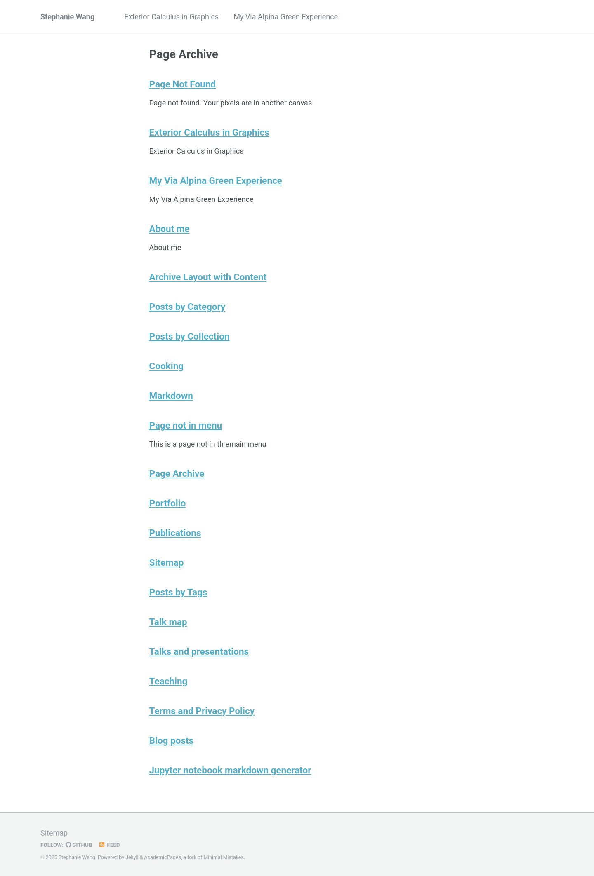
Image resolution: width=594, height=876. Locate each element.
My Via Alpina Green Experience (285, 16)
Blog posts (171, 740)
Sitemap (166, 562)
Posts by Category (187, 306)
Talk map (168, 621)
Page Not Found (182, 84)
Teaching (168, 681)
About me (169, 228)
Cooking (166, 366)
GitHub (79, 844)
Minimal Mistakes (223, 857)
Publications (175, 532)
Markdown (171, 395)
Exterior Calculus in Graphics (171, 16)
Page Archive (177, 473)
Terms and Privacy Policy (202, 710)
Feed (109, 844)
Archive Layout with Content (207, 277)
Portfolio (167, 503)
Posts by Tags (178, 592)
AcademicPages (162, 857)
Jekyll (132, 857)
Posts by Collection (189, 336)
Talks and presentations (199, 651)
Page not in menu (185, 425)
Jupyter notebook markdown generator (230, 770)
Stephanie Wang (67, 16)
